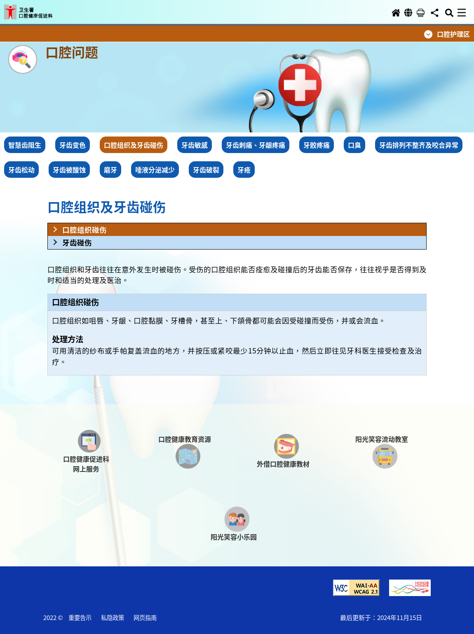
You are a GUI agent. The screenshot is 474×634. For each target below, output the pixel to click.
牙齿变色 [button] (72, 145)
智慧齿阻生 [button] (24, 145)
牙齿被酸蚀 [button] (69, 169)
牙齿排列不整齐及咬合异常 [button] (418, 145)
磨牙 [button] (110, 169)
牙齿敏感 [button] (194, 145)
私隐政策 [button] (112, 617)
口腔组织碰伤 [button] (84, 229)
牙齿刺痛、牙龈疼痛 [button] (255, 145)
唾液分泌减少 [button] (155, 169)
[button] (36, 9)
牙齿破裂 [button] (206, 169)
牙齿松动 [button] (21, 169)
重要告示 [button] (80, 617)
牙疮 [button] (244, 169)
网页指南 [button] (145, 617)
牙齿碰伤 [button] (77, 242)
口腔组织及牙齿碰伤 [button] (133, 145)
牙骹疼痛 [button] (316, 145)
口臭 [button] (354, 145)
